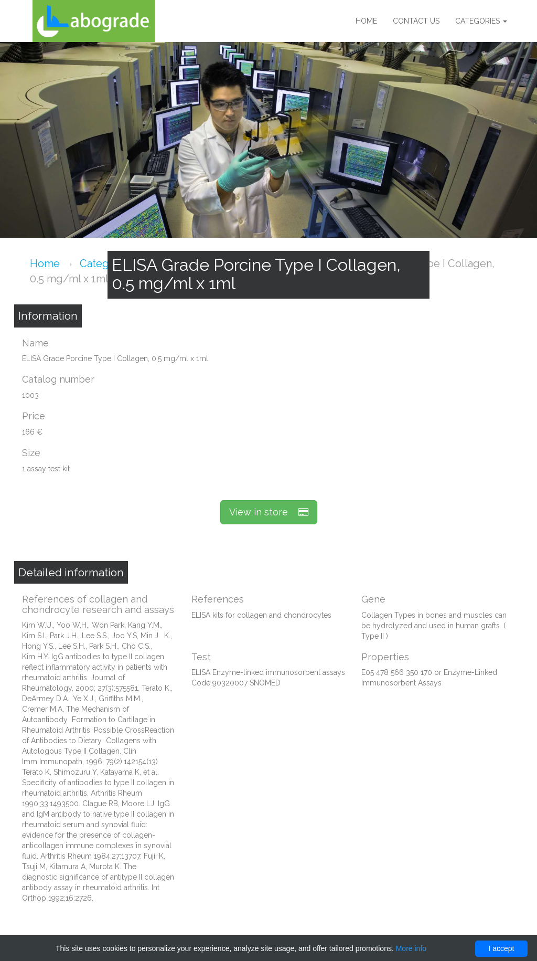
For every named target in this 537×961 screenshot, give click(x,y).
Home (366, 21)
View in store (268, 512)
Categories (481, 21)
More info (411, 948)
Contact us (416, 21)
